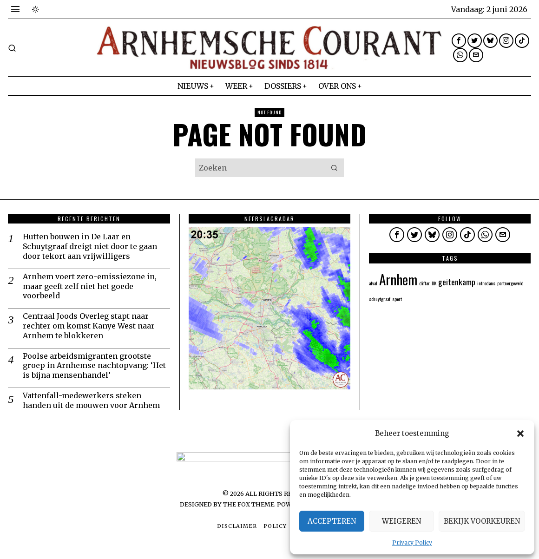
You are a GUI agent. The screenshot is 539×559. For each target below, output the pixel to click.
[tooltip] (459, 40)
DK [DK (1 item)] (434, 283)
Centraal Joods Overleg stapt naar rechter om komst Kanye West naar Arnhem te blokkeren (89, 325)
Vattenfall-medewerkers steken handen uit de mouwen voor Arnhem (91, 400)
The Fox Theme (248, 504)
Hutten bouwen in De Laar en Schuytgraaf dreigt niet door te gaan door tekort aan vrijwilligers (90, 246)
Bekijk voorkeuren (482, 521)
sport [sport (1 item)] (397, 299)
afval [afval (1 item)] (373, 283)
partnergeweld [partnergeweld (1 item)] (510, 283)
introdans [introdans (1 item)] (486, 283)
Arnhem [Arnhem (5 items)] (398, 279)
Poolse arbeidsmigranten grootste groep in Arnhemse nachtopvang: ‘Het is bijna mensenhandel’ (94, 365)
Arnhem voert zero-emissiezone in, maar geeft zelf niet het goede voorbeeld (90, 286)
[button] (520, 433)
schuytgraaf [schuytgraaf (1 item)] (379, 299)
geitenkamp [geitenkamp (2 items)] (456, 282)
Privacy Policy (412, 542)
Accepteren (332, 521)
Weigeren (401, 521)
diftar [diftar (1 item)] (424, 283)
